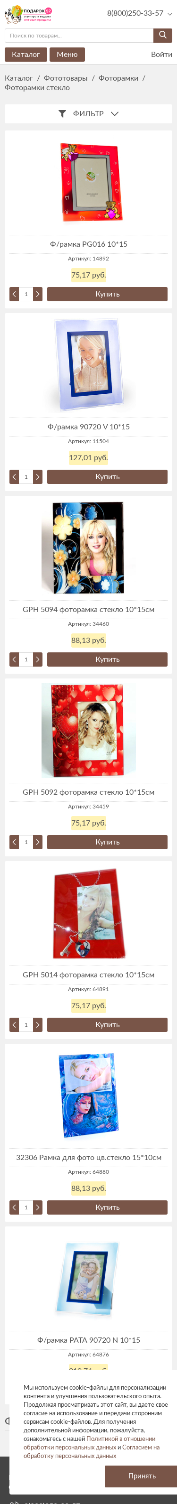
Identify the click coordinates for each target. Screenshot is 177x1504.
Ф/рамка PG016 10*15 (88, 244)
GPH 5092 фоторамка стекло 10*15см (88, 792)
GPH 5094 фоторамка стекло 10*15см (88, 609)
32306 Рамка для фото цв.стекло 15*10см (88, 1157)
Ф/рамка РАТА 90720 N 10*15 (88, 1340)
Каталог (26, 54)
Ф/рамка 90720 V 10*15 (89, 427)
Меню (67, 54)
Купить (107, 294)
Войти (155, 55)
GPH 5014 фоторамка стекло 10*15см (88, 975)
